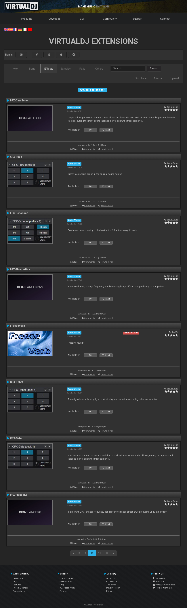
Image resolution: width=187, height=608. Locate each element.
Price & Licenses (20, 588)
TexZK (175, 332)
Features (17, 584)
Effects (48, 68)
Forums (63, 591)
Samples (65, 68)
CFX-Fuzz (16, 156)
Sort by (140, 78)
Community (110, 18)
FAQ (62, 584)
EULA (109, 591)
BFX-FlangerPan (20, 269)
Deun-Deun (172, 107)
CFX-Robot (16, 382)
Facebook (159, 578)
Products (26, 18)
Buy (82, 18)
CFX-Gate (16, 438)
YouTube (158, 581)
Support (137, 18)
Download (54, 18)
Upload (175, 78)
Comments (89, 149)
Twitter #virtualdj (162, 588)
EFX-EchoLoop (19, 213)
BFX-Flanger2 (18, 494)
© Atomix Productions (93, 605)
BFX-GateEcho (19, 100)
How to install (107, 149)
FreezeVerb (17, 325)
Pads (82, 68)
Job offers (111, 584)
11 (99, 553)
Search (154, 68)
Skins (32, 68)
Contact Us (111, 581)
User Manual (66, 581)
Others (99, 68)
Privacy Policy (113, 588)
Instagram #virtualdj (164, 584)
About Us (110, 578)
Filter (158, 78)
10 (92, 553)
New (15, 68)
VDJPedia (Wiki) (67, 588)
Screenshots (19, 591)
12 (107, 553)
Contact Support (67, 578)
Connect (165, 18)
